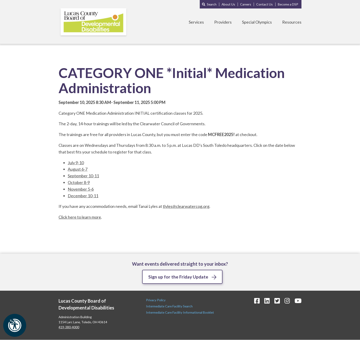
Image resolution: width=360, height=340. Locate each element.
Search (212, 4)
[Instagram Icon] (287, 301)
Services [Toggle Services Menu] (196, 22)
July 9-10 (76, 162)
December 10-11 (83, 195)
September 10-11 (83, 175)
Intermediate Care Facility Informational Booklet (180, 313)
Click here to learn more (80, 217)
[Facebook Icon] (257, 301)
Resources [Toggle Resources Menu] (291, 22)
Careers (245, 4)
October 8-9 (79, 182)
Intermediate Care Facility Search (169, 306)
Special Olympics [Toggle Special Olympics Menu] (257, 22)
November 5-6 (81, 189)
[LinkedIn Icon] (267, 301)
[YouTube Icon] (298, 301)
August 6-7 (77, 169)
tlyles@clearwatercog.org (186, 206)
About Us (228, 4)
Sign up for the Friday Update (178, 276)
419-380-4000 (69, 327)
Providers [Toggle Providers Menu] (223, 22)
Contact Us (264, 4)
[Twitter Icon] (277, 301)
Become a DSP (288, 4)
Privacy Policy (156, 300)
